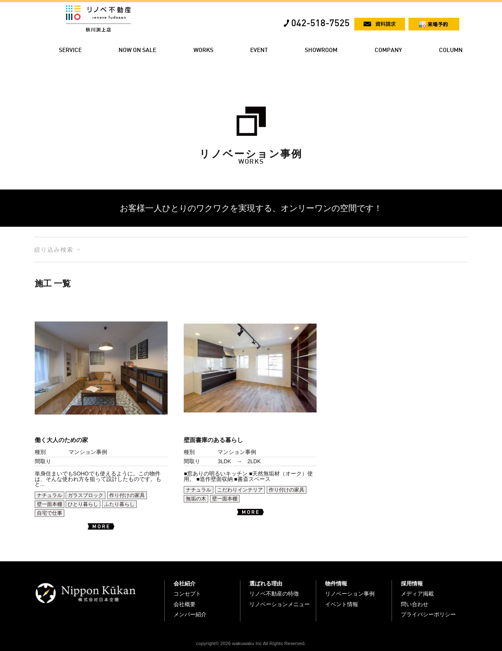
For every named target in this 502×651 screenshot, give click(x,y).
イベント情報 (341, 604)
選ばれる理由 (265, 583)
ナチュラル (49, 495)
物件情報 (336, 583)
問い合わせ (414, 604)
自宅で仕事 (49, 513)
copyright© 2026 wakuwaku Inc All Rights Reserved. (251, 643)
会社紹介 (185, 583)
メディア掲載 (417, 593)
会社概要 (185, 604)
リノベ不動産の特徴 (274, 593)
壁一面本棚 (49, 504)
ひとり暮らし (83, 504)
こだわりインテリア (240, 490)
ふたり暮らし (119, 504)
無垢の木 (196, 499)
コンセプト (187, 593)
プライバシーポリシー (428, 614)
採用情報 (412, 583)
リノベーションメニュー (279, 604)
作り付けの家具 (127, 495)
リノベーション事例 (350, 593)
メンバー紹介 (190, 614)
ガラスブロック (85, 495)
